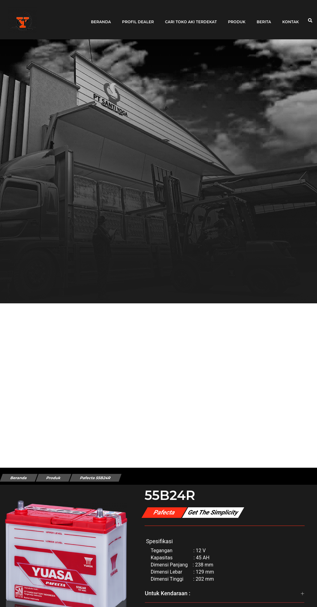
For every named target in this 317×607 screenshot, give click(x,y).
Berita (264, 19)
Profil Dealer (138, 19)
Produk (236, 19)
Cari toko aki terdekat (191, 19)
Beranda (101, 19)
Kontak (290, 19)
